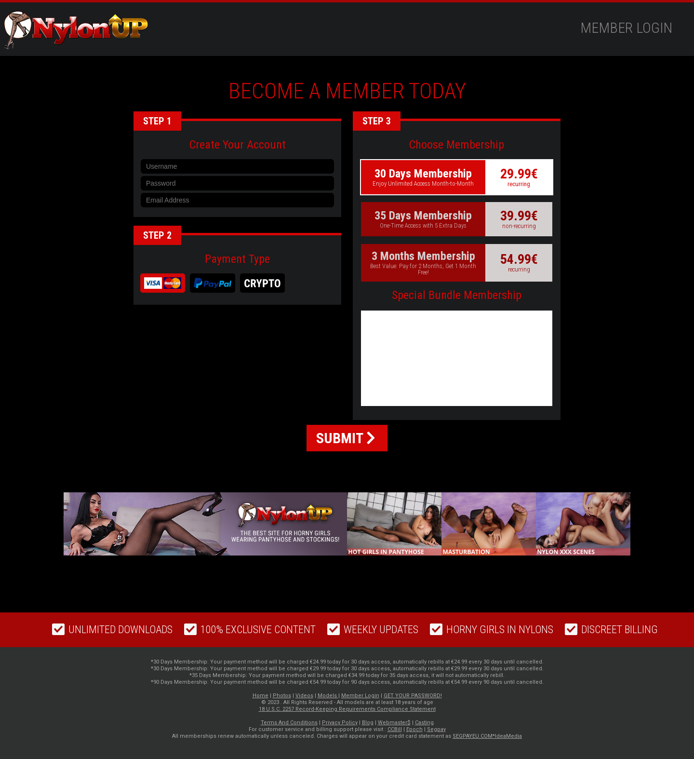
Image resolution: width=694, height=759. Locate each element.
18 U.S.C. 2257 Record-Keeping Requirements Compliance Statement (347, 709)
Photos (282, 695)
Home (260, 695)
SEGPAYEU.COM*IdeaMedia (487, 736)
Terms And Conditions (289, 722)
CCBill (394, 729)
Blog (368, 722)
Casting (424, 722)
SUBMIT (345, 438)
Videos (304, 695)
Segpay (436, 729)
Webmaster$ (394, 722)
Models (328, 695)
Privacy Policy (340, 722)
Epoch (414, 729)
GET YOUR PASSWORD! (413, 695)
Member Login (626, 27)
